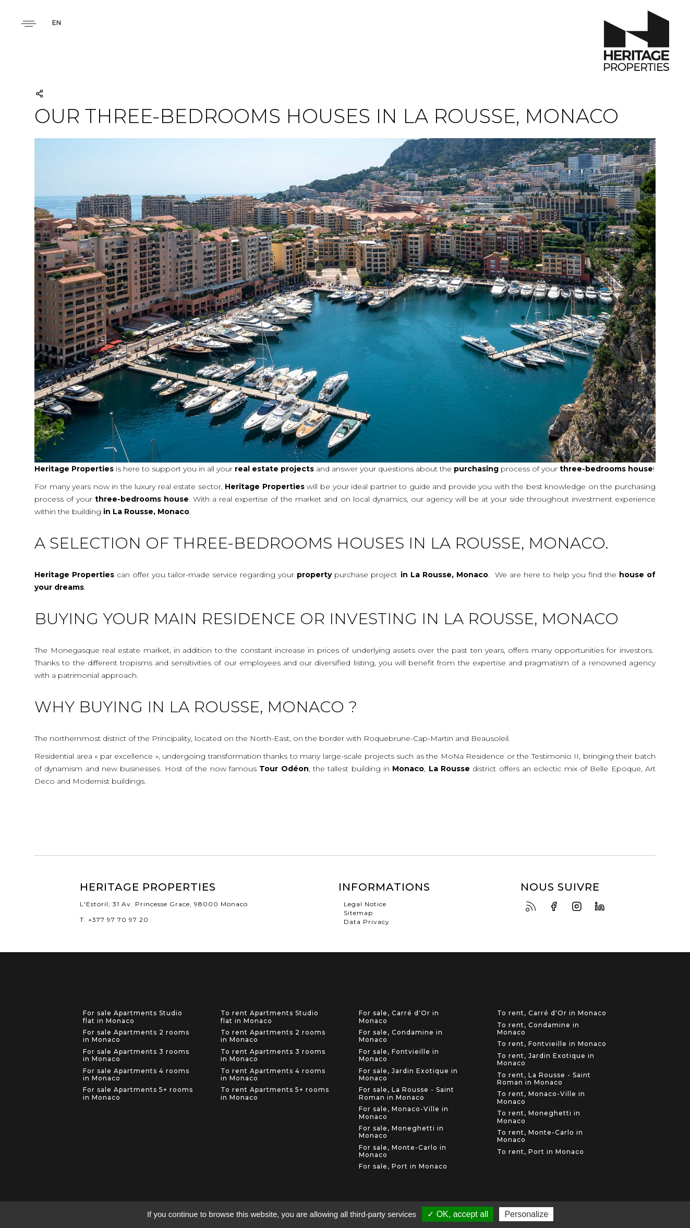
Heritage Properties (636, 40)
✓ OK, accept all (457, 1214)
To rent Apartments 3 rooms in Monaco (273, 1055)
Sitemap (358, 913)
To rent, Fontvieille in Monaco (552, 1044)
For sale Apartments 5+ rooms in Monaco (138, 1093)
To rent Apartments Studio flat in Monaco (270, 1017)
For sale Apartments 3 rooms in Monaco (136, 1055)
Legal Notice (365, 904)
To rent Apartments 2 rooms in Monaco (273, 1036)
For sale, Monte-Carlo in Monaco (402, 1151)
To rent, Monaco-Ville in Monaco (541, 1097)
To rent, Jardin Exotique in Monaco (546, 1059)
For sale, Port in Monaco (403, 1166)
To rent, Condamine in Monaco (538, 1029)
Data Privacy (367, 922)
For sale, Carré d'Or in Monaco (399, 1017)
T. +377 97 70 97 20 (114, 919)
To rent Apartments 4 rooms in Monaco (273, 1074)
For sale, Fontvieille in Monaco (399, 1055)
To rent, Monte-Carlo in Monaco (540, 1136)
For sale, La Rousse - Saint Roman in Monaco (406, 1093)
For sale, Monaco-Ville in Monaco (404, 1112)
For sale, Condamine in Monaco (401, 1036)
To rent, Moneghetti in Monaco (538, 1117)
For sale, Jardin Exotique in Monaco (408, 1074)
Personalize (526, 1214)
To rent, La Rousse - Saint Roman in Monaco (544, 1079)
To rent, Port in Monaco (540, 1152)
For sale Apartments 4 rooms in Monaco (136, 1074)
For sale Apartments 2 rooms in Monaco (136, 1036)
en (56, 23)
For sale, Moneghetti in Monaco (401, 1132)
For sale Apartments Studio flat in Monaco (133, 1017)
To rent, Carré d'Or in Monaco (552, 1013)
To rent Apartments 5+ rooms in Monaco (275, 1093)
